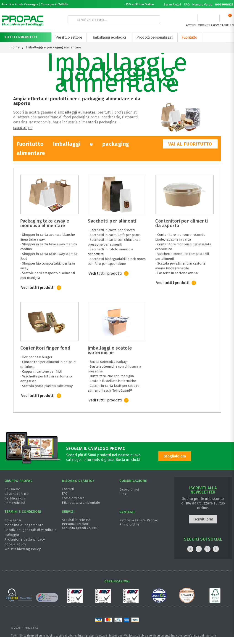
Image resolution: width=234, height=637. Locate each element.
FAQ (187, 4)
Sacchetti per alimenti (112, 221)
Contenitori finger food (45, 348)
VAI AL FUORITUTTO (190, 144)
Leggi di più (23, 128)
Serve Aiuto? (172, 4)
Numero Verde (213, 4)
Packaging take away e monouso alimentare (44, 223)
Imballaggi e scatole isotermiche (110, 350)
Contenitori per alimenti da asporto (181, 223)
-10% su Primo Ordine (139, 4)
